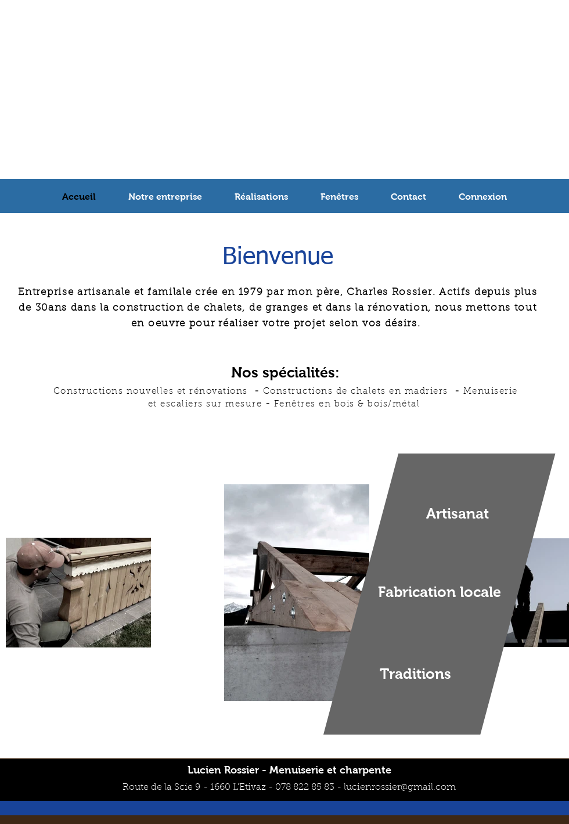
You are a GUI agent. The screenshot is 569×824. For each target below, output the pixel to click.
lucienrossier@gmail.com (400, 787)
